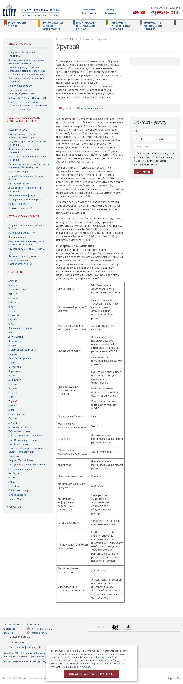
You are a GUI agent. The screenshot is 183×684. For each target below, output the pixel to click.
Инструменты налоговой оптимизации (21, 54)
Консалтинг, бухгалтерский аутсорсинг (120, 26)
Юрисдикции (89, 13)
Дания (11, 311)
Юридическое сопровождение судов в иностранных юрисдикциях (27, 103)
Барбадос (13, 473)
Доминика (13, 456)
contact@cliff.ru (38, 632)
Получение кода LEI (19, 203)
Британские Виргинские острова (25, 435)
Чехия (11, 375)
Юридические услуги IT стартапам (27, 97)
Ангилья (12, 422)
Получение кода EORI (20, 208)
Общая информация (90, 108)
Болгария (13, 285)
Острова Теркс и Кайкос (21, 460)
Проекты (8, 632)
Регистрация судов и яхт (21, 232)
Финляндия (14, 366)
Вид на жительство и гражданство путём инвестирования (26, 243)
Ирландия (13, 315)
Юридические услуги (17, 24)
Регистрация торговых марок (24, 199)
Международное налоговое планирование (52, 26)
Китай (11, 409)
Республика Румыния (19, 358)
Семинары (110, 9)
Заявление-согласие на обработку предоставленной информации (39, 661)
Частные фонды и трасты (22, 256)
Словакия (13, 362)
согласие (149, 153)
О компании (88, 9)
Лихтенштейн (15, 336)
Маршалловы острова (20, 469)
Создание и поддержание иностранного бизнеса (23, 119)
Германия (13, 298)
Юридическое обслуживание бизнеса (85, 26)
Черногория (15, 371)
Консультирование (19, 43)
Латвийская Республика (21, 328)
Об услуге (65, 108)
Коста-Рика (14, 486)
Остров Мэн (14, 499)
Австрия (12, 280)
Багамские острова (18, 427)
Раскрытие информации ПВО (26, 647)
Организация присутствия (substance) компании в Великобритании (28, 165)
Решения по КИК (17, 129)
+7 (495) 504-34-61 (165, 12)
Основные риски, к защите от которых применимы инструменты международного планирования (27, 71)
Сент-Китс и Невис (18, 444)
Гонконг (12, 405)
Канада (12, 392)
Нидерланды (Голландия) (22, 349)
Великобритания (17, 289)
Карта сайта (174, 678)
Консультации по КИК (19, 109)
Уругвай (12, 401)
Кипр (11, 323)
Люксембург (15, 341)
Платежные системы (19, 183)
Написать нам (17, 642)
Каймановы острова (19, 431)
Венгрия (12, 293)
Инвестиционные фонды (21, 195)
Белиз (11, 477)
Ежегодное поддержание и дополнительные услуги (23, 135)
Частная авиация (17, 237)
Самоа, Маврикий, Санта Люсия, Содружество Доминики (25, 450)
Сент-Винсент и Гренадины (22, 439)
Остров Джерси (17, 494)
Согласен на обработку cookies (91, 674)
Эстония (12, 388)
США (10, 397)
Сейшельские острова (20, 490)
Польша (12, 354)
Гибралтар (13, 302)
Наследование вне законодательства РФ (20, 262)
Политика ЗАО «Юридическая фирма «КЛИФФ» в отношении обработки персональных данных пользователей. (42, 654)
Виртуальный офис (18, 171)
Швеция (12, 384)
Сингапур (13, 418)
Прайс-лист (14, 507)
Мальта (12, 345)
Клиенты (9, 628)
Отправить (144, 171)
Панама (12, 481)
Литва (11, 332)
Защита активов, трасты (20, 85)
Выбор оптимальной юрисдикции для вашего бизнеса (26, 61)
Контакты (110, 13)
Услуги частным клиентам (23, 216)
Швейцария (14, 379)
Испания (12, 319)
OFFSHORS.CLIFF (65, 39)
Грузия (11, 306)
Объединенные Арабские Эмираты (27, 464)
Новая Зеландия (17, 414)
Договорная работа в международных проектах (23, 91)
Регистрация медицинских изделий (153, 26)
